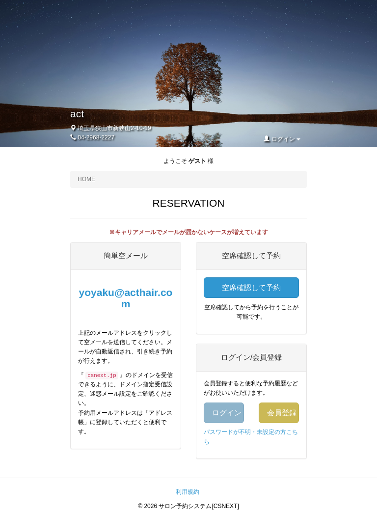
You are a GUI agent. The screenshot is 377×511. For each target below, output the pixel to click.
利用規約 (187, 491)
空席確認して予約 (251, 287)
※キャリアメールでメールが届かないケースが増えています (188, 232)
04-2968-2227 (96, 137)
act (77, 113)
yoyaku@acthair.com (126, 298)
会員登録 (281, 412)
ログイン (282, 138)
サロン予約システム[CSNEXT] (199, 506)
